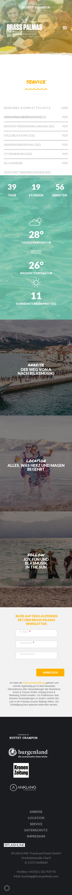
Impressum (36, 836)
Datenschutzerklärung (34, 683)
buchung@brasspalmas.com (39, 876)
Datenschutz (36, 830)
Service (36, 824)
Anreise (36, 811)
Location (36, 818)
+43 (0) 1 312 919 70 (41, 871)
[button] (7, 888)
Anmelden (50, 672)
